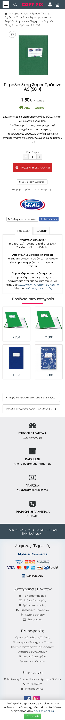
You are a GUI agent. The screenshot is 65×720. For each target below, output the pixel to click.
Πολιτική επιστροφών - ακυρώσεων (32, 646)
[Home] (6, 13)
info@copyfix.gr (32, 688)
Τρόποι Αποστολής (32, 605)
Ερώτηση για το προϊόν (22, 219)
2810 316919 (34, 683)
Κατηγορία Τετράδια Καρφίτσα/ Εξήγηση (32, 189)
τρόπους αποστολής (39, 288)
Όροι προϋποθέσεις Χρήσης (32, 637)
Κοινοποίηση (49, 219)
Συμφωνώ (33, 716)
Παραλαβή (23, 230)
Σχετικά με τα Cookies (32, 661)
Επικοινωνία (35, 619)
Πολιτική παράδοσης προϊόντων (32, 642)
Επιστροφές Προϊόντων (32, 609)
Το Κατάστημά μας (32, 595)
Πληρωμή (41, 230)
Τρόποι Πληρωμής (32, 600)
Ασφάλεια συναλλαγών (32, 651)
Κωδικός (32, 182)
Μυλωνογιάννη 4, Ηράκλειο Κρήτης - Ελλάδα (34, 679)
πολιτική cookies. (44, 710)
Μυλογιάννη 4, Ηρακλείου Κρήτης (38, 284)
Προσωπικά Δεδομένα (32, 656)
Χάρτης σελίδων (32, 614)
